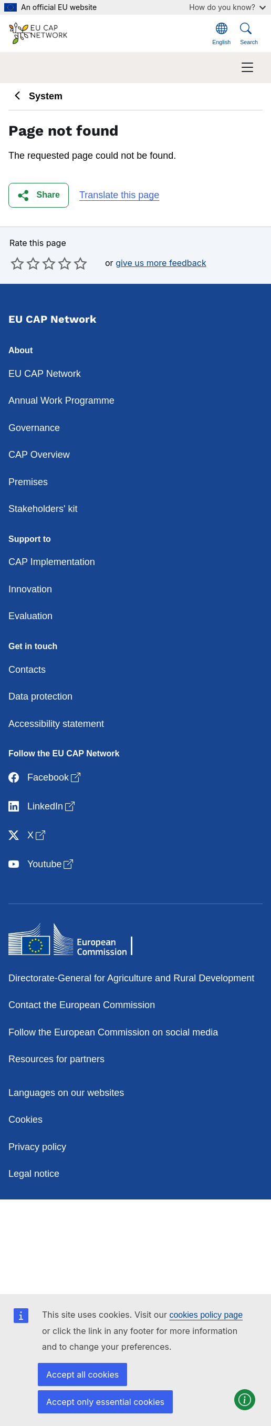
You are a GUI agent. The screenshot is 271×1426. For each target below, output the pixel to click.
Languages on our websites (66, 1093)
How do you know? (227, 7)
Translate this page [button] (119, 195)
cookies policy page (206, 1314)
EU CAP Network (44, 373)
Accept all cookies (82, 1374)
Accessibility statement (56, 724)
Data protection (40, 696)
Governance (34, 428)
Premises (28, 482)
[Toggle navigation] (247, 67)
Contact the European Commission (81, 1005)
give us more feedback (161, 263)
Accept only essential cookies (105, 1402)
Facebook (45, 778)
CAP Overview (39, 454)
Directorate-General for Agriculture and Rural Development (131, 978)
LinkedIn (42, 807)
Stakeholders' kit (43, 509)
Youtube (41, 865)
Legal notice (33, 1173)
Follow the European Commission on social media (113, 1032)
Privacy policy (37, 1147)
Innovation (30, 589)
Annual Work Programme (61, 400)
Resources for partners (56, 1059)
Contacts (27, 669)
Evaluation (30, 616)
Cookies (25, 1119)
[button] (38, 195)
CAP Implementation (51, 562)
